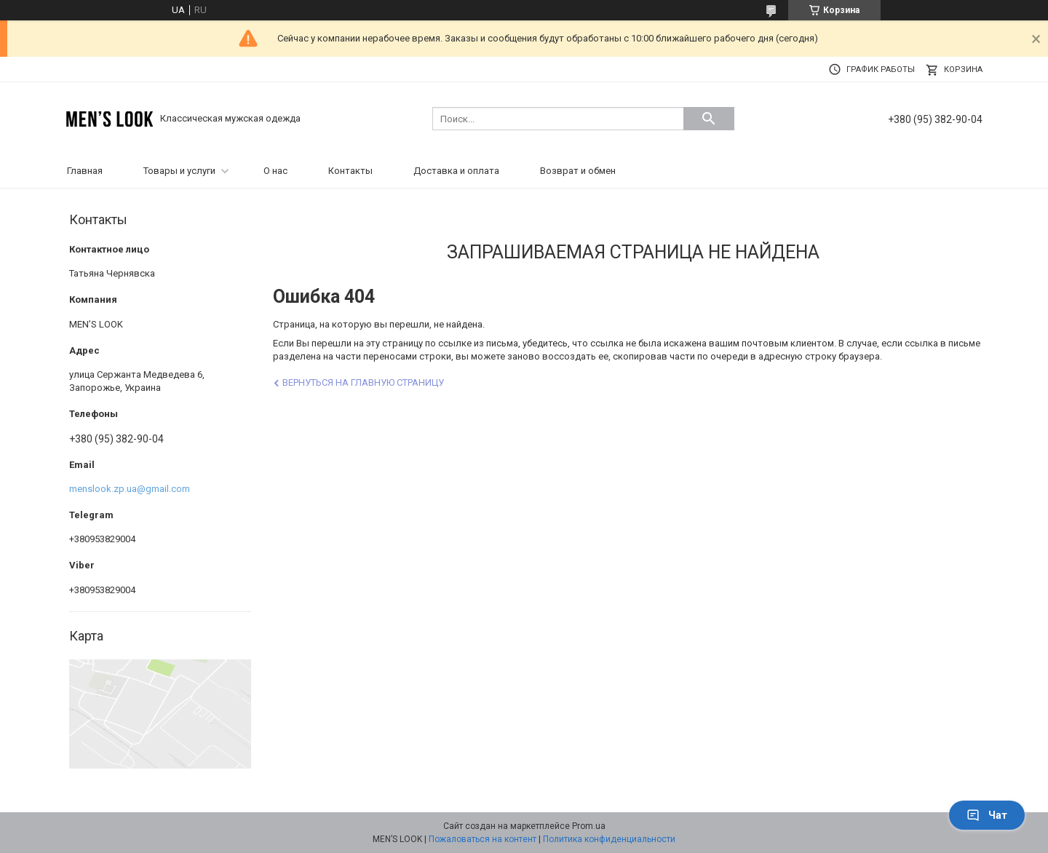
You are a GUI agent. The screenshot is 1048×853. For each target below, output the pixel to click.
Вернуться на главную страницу (363, 382)
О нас (275, 170)
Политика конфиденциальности (609, 839)
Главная (85, 170)
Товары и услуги (179, 170)
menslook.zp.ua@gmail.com (129, 488)
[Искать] (708, 118)
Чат (986, 815)
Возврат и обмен (578, 170)
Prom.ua (589, 826)
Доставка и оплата (456, 170)
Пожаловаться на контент (482, 839)
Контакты (350, 170)
